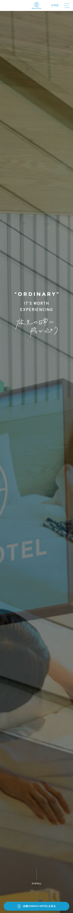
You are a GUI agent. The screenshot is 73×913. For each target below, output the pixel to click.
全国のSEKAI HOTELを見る (36, 906)
